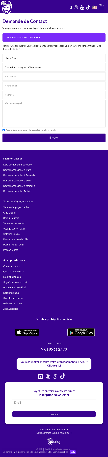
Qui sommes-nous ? (13, 271)
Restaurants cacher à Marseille (19, 186)
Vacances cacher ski (13, 223)
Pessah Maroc (10, 250)
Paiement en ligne (12, 303)
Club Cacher (9, 212)
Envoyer (53, 137)
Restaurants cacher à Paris (17, 170)
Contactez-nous (11, 266)
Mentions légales (12, 277)
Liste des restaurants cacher (17, 164)
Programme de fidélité (14, 287)
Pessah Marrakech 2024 (15, 239)
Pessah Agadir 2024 (13, 244)
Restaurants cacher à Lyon (17, 180)
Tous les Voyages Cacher (16, 207)
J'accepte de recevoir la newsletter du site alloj (31, 130)
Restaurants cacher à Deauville (19, 175)
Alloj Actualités (10, 308)
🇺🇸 (94, 7)
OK (73, 452)
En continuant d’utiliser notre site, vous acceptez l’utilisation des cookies (35, 452)
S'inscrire (54, 414)
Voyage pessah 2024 (14, 228)
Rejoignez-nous (11, 293)
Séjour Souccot (11, 218)
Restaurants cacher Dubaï (16, 191)
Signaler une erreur (13, 298)
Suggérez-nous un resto (15, 282)
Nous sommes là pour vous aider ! (54, 433)
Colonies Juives (11, 234)
